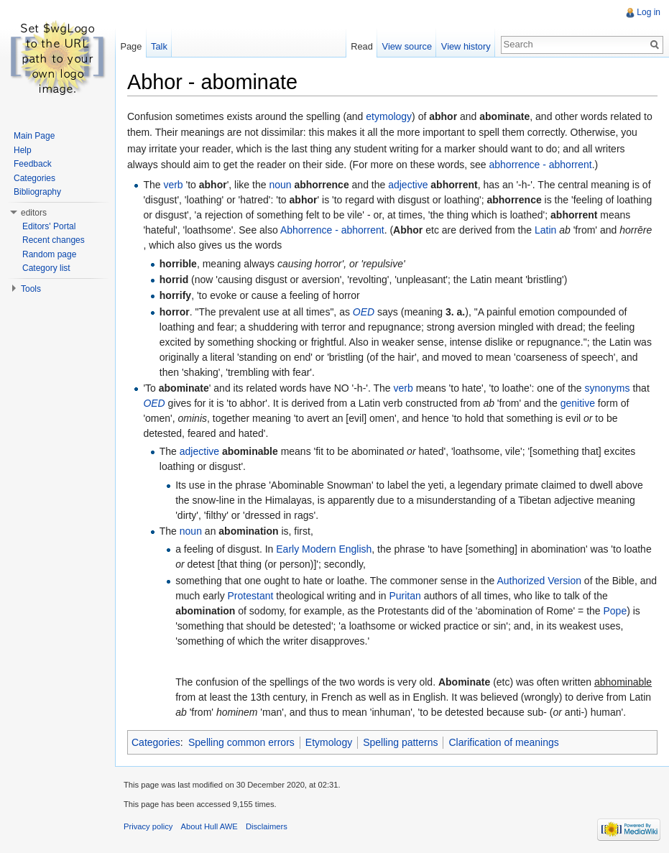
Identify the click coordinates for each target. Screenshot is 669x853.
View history (466, 46)
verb (173, 184)
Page (131, 46)
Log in (648, 12)
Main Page (34, 136)
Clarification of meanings (503, 742)
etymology (389, 116)
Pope (615, 611)
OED (363, 312)
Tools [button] (31, 289)
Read (362, 46)
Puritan (404, 595)
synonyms (607, 388)
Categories (156, 742)
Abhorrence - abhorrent (332, 230)
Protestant (251, 595)
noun (280, 184)
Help (23, 150)
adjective (408, 184)
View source (407, 46)
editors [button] (34, 213)
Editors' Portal (48, 226)
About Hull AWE (209, 826)
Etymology (328, 742)
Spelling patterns (400, 742)
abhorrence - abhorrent (540, 164)
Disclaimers (266, 826)
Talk (159, 46)
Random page (49, 254)
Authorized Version (539, 580)
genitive (577, 403)
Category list (46, 268)
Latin (545, 230)
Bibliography (37, 192)
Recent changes (53, 240)
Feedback (33, 164)
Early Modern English (324, 549)
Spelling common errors (241, 742)
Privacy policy (148, 826)
